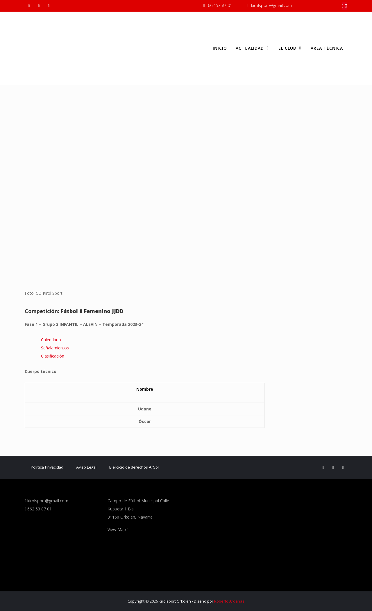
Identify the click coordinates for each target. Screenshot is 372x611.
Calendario (51, 339)
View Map (118, 529)
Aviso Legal (86, 466)
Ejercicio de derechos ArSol (134, 466)
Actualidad (253, 48)
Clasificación (52, 356)
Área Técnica (327, 48)
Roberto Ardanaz (229, 601)
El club (290, 48)
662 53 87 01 (220, 5)
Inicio (220, 48)
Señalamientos (55, 348)
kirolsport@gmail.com (271, 5)
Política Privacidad (47, 466)
